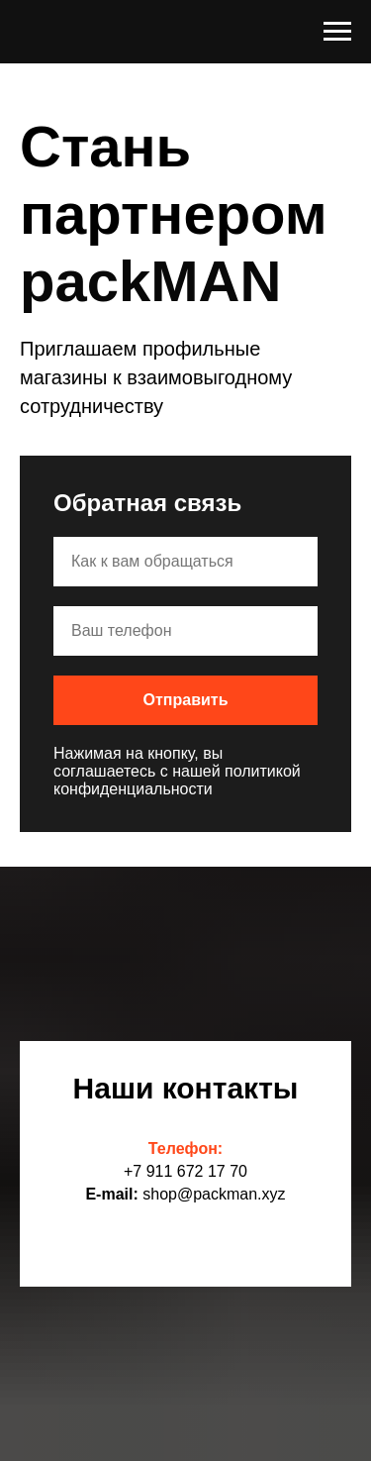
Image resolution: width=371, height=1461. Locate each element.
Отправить (186, 699)
